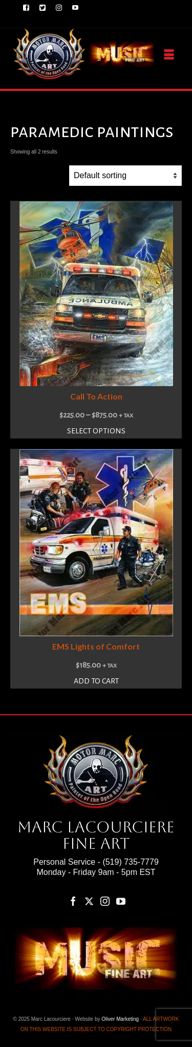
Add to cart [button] (96, 681)
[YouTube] (121, 901)
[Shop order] (125, 175)
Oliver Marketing (120, 1019)
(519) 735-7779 (130, 862)
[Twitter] (89, 901)
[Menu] (169, 55)
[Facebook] (73, 901)
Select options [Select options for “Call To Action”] (96, 431)
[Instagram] (105, 901)
